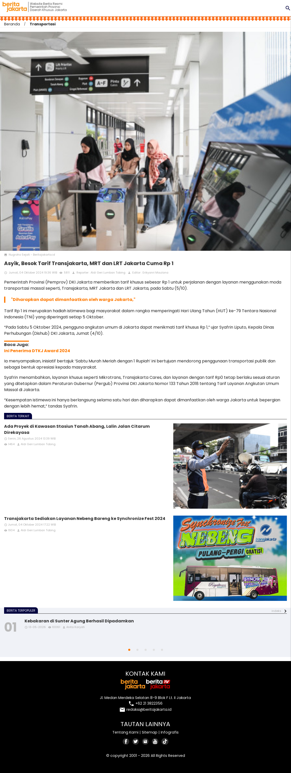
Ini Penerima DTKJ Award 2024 (37, 351)
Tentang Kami (125, 732)
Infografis (170, 732)
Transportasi (43, 24)
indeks (276, 611)
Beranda (12, 24)
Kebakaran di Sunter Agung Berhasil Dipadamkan (79, 621)
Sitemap (149, 732)
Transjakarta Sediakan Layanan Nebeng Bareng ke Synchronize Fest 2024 (84, 518)
